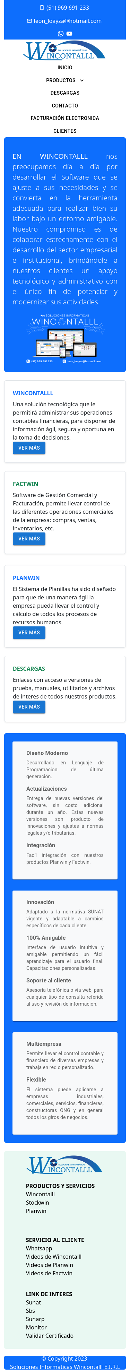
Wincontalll (40, 1194)
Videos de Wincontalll (53, 1256)
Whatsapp (39, 1248)
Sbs (30, 1310)
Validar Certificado (50, 1335)
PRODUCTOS (65, 80)
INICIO (65, 67)
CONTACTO (65, 106)
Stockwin (37, 1202)
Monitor (36, 1327)
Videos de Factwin (49, 1273)
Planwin (36, 1211)
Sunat (33, 1302)
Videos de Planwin (49, 1265)
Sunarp (35, 1319)
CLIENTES (64, 131)
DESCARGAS (65, 93)
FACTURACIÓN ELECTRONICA (65, 118)
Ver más (29, 448)
